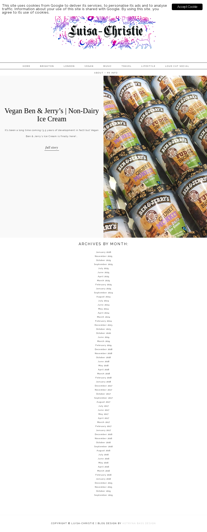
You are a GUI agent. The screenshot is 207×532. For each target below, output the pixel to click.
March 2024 (103, 317)
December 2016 (103, 434)
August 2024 (103, 297)
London (69, 66)
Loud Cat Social (177, 66)
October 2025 (103, 260)
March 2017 (103, 422)
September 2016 (103, 446)
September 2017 (103, 398)
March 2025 (103, 280)
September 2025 (103, 264)
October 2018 (103, 357)
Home (26, 66)
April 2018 (103, 369)
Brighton (47, 66)
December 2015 (103, 483)
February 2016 (103, 475)
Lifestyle (148, 66)
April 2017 (103, 418)
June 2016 (103, 459)
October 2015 (103, 491)
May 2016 (103, 463)
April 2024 (103, 313)
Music (107, 66)
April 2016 (103, 467)
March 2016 (103, 471)
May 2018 (103, 365)
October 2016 (103, 442)
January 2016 (103, 479)
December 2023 (103, 325)
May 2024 (103, 309)
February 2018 (103, 378)
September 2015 (103, 495)
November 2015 (103, 487)
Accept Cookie (187, 7)
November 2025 (103, 256)
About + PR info (106, 73)
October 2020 (103, 333)
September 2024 (103, 293)
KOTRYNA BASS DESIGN (139, 523)
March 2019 (103, 341)
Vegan (89, 66)
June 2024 (104, 305)
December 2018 (103, 349)
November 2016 (103, 438)
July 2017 (103, 406)
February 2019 (103, 345)
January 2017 (103, 430)
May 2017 (103, 414)
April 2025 (103, 276)
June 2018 (103, 361)
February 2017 (103, 426)
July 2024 (103, 301)
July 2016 (103, 454)
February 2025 (103, 284)
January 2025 (103, 288)
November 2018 (103, 353)
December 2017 (103, 386)
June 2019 (103, 337)
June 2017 (103, 410)
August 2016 (103, 450)
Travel (126, 66)
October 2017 (103, 394)
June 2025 (103, 272)
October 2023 (103, 329)
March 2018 (103, 373)
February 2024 (103, 321)
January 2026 (103, 252)
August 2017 (103, 402)
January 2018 (103, 382)
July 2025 (103, 268)
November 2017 (103, 390)
